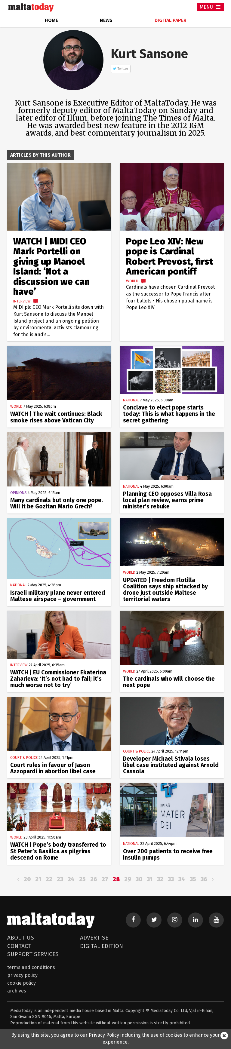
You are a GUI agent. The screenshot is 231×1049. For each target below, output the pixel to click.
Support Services (33, 954)
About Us (20, 937)
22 (49, 879)
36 (204, 879)
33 (171, 879)
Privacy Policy (22, 975)
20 (27, 879)
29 (127, 879)
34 (181, 879)
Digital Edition (101, 946)
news (106, 20)
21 (38, 879)
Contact (19, 946)
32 (160, 879)
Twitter (123, 69)
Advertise (94, 937)
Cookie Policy (21, 983)
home (51, 20)
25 (82, 879)
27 (105, 879)
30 (139, 879)
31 (149, 879)
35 (193, 879)
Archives (16, 991)
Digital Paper (170, 20)
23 (60, 879)
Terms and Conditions (31, 967)
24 (71, 879)
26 (93, 879)
